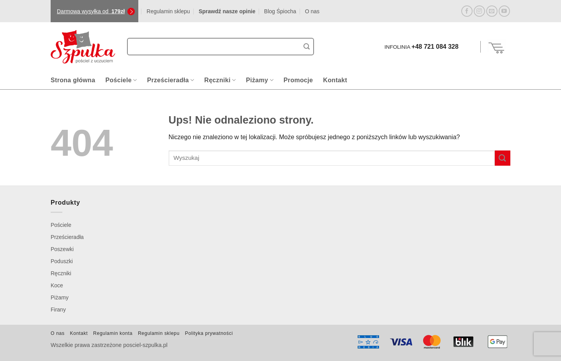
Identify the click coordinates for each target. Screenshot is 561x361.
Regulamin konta (112, 333)
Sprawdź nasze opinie (227, 11)
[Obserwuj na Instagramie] (479, 11)
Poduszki (62, 261)
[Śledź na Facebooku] (467, 11)
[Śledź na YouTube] (504, 11)
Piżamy (259, 80)
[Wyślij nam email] (491, 11)
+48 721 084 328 (435, 46)
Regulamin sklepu (168, 11)
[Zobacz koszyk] (497, 46)
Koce (57, 285)
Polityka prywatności (209, 333)
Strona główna (73, 80)
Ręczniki (220, 80)
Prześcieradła (170, 80)
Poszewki (62, 249)
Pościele (121, 80)
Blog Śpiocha (280, 11)
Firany (58, 309)
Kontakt (335, 80)
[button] (470, 47)
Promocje (298, 80)
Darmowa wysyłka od (91, 11)
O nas (312, 11)
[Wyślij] (306, 46)
